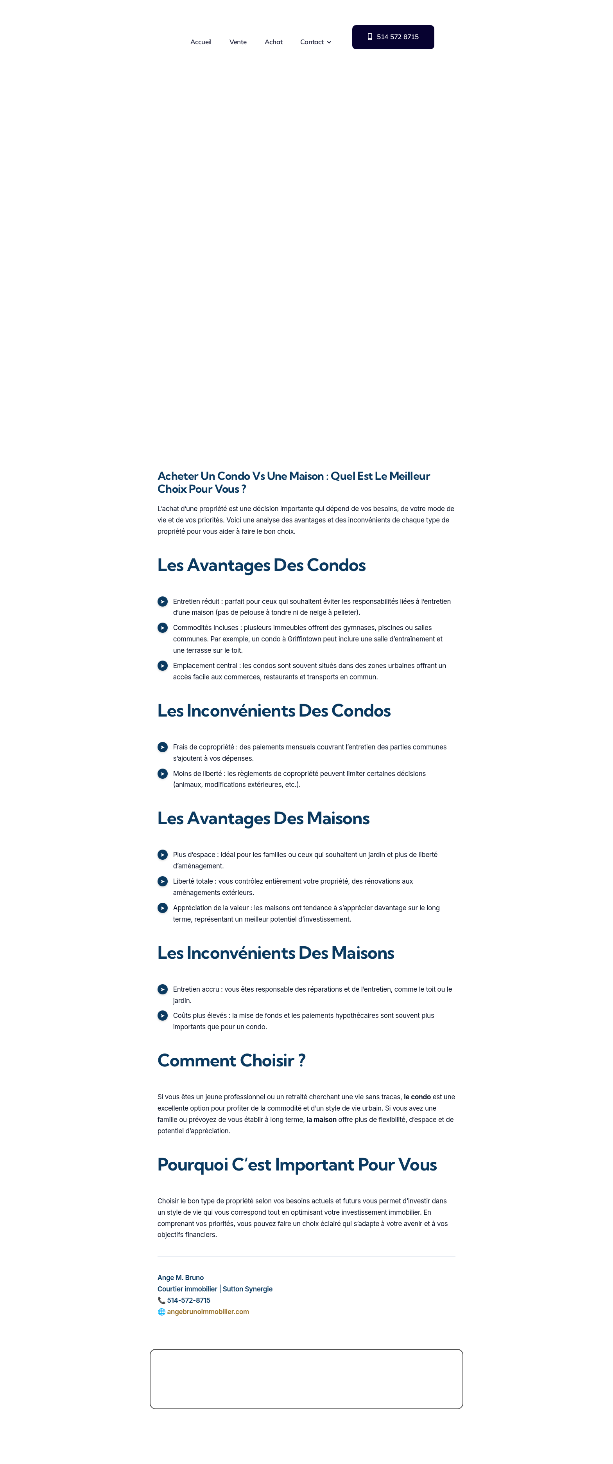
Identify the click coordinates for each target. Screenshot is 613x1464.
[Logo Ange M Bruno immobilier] (71, 5)
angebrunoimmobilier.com (208, 1312)
